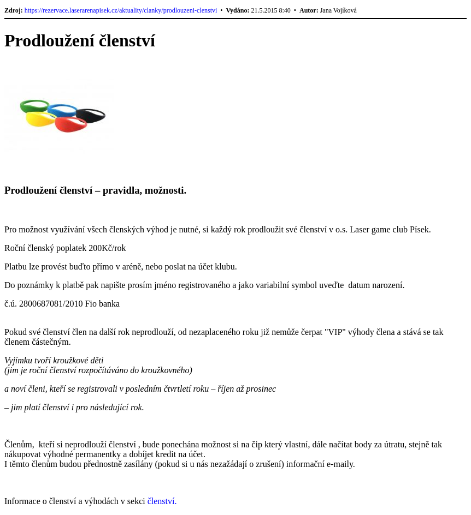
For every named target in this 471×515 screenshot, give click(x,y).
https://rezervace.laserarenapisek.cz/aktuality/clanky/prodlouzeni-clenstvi (121, 10)
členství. (162, 501)
